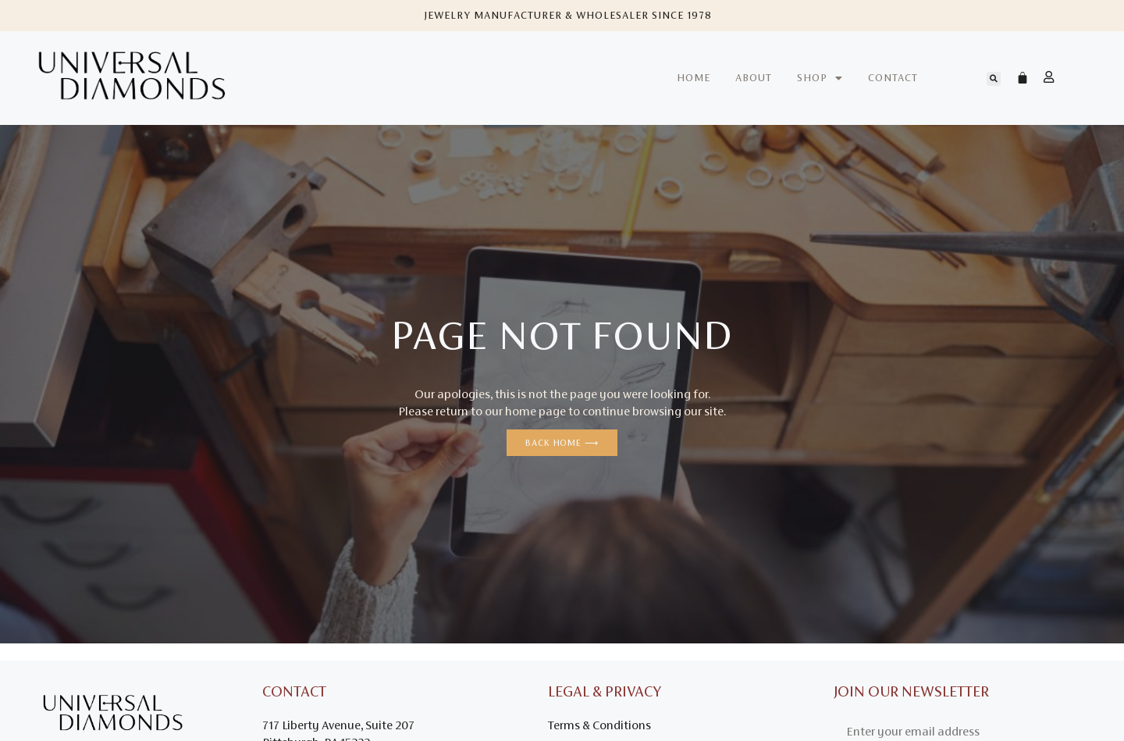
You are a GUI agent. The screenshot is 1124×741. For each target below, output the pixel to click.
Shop (820, 78)
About (753, 78)
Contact (893, 78)
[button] (994, 79)
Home (693, 78)
